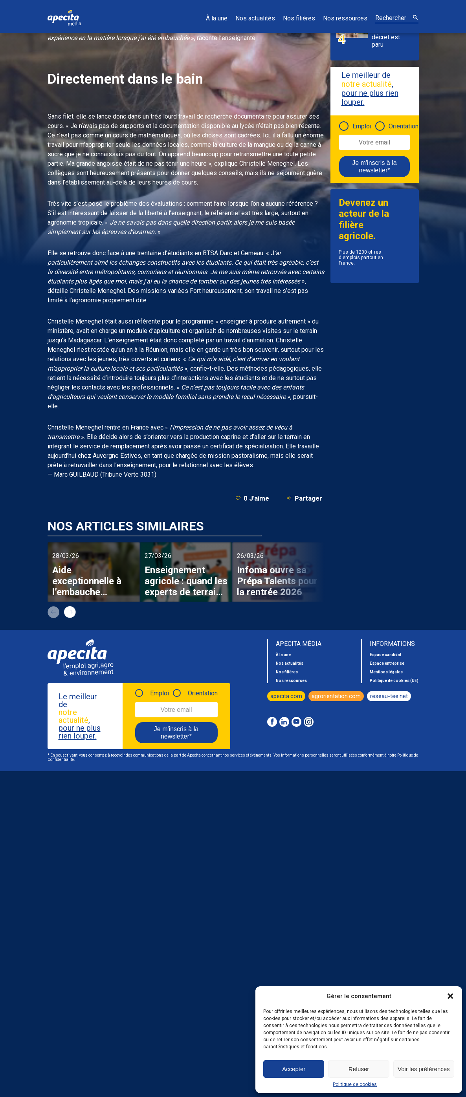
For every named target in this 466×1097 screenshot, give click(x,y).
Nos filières (299, 18)
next (70, 612)
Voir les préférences (424, 1069)
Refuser (359, 1069)
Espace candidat (385, 655)
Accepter (293, 1069)
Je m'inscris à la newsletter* (374, 166)
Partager (304, 498)
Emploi (361, 126)
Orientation (403, 126)
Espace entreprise (387, 663)
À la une (216, 18)
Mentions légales (386, 672)
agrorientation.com (336, 696)
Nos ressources (345, 18)
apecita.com (286, 696)
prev (53, 612)
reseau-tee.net (389, 696)
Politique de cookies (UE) (394, 680)
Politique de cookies (355, 1084)
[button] (450, 996)
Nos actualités (255, 18)
